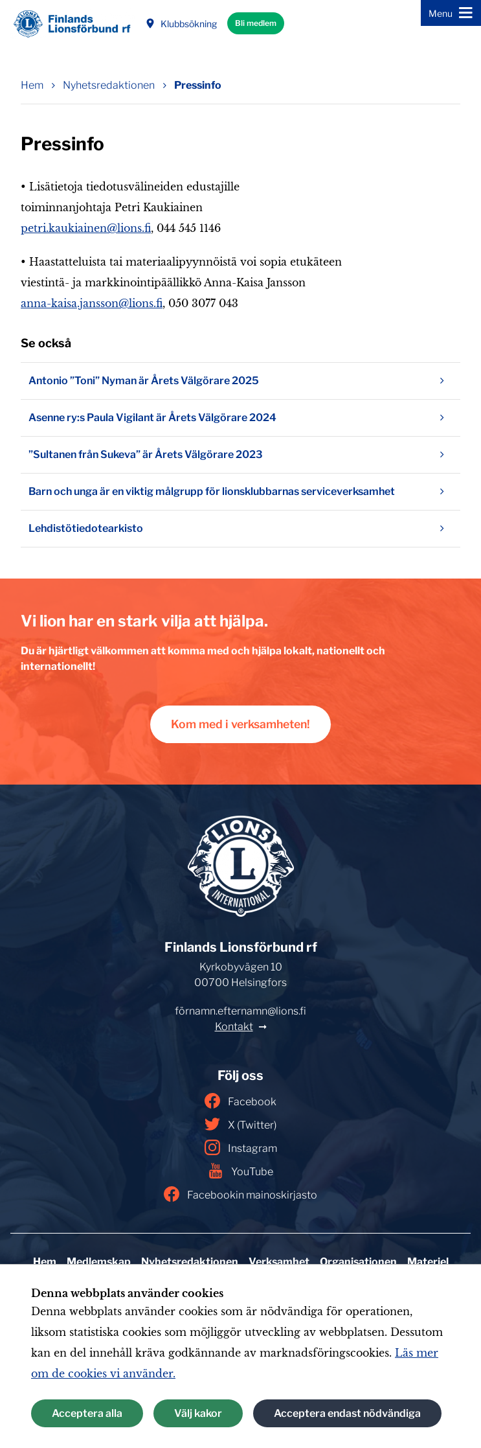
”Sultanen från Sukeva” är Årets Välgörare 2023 (240, 455)
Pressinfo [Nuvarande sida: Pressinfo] (197, 85)
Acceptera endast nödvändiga (347, 1413)
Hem (44, 1262)
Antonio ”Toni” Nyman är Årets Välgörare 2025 (240, 381)
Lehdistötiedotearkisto (240, 528)
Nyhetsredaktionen (189, 1262)
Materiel (428, 1262)
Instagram (241, 1147)
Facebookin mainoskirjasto (240, 1194)
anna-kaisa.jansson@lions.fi (91, 303)
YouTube (240, 1170)
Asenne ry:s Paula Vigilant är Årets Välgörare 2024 (240, 418)
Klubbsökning (181, 23)
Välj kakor (198, 1413)
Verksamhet (279, 1262)
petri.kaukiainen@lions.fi (86, 228)
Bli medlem (255, 23)
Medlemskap (99, 1262)
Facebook (240, 1101)
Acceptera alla (87, 1413)
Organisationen (358, 1262)
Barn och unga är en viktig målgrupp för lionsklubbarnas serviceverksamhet (240, 492)
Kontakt (234, 1026)
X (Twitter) (240, 1124)
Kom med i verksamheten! (240, 724)
